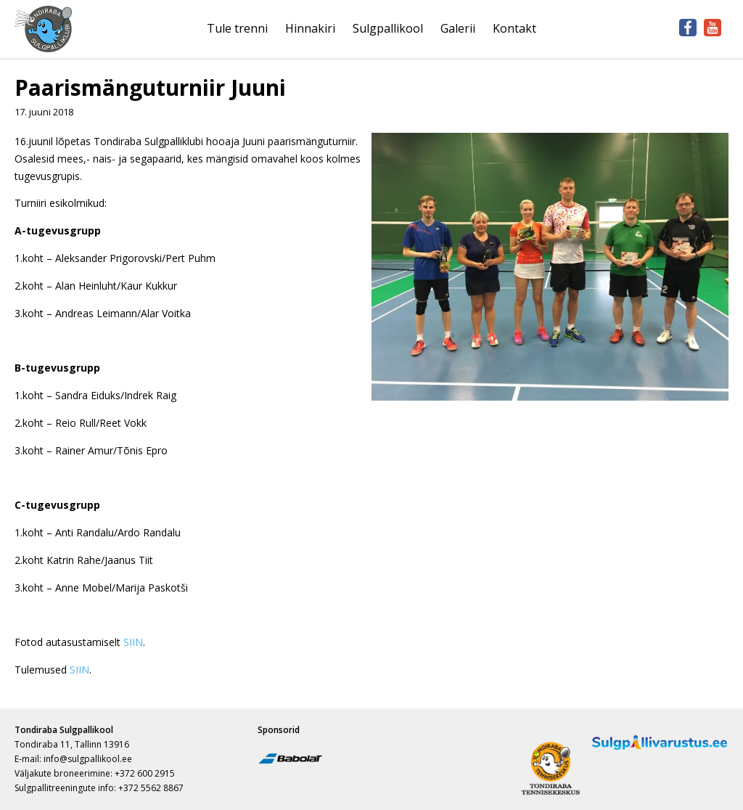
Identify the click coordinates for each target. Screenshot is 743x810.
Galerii (457, 28)
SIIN (133, 642)
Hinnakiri (310, 28)
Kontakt (514, 28)
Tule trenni (237, 28)
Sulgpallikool (388, 28)
